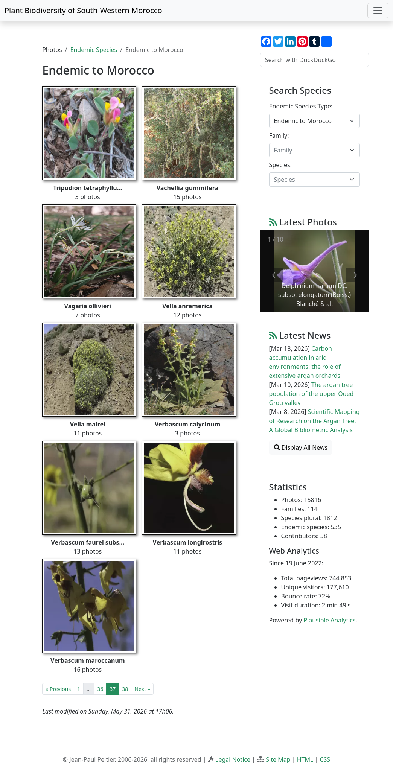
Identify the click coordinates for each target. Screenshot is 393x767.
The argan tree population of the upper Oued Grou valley (311, 393)
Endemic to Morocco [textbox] (303, 121)
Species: (280, 165)
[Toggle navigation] (377, 10)
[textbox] (310, 150)
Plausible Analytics (329, 620)
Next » (142, 688)
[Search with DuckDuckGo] (314, 60)
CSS (325, 759)
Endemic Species (93, 50)
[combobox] (314, 121)
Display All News (301, 447)
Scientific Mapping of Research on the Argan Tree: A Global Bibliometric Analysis (314, 421)
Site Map (278, 759)
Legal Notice (232, 759)
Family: (279, 135)
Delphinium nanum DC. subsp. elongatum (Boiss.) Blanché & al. (314, 295)
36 (100, 688)
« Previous (58, 688)
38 (125, 688)
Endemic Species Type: (301, 106)
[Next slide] (353, 275)
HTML (305, 759)
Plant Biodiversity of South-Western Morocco (83, 10)
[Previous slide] (275, 275)
